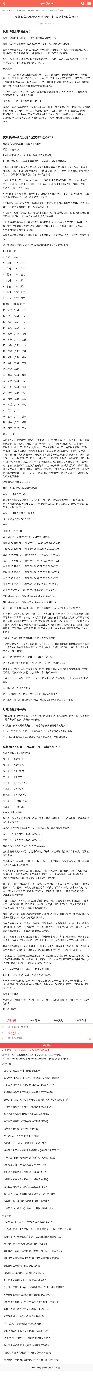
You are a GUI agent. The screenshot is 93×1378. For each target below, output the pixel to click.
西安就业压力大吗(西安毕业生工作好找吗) (25, 1143)
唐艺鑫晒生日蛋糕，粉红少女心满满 (22, 1265)
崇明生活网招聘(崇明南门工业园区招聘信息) (26, 1186)
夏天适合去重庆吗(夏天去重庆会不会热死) (25, 1280)
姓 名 (6, 1027)
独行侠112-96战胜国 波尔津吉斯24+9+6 (24, 1273)
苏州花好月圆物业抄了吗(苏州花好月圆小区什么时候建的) (33, 1251)
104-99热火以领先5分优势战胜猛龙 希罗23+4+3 (28, 1222)
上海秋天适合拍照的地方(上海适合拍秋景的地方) (28, 1107)
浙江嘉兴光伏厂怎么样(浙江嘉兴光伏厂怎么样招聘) (29, 1194)
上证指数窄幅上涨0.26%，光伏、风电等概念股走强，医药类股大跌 (37, 1229)
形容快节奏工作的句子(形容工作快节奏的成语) (27, 1201)
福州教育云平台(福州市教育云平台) (21, 1128)
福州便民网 (46, 3)
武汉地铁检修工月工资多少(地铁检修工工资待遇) (36, 1054)
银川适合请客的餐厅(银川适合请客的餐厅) (25, 1172)
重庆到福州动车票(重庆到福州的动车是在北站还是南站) (40, 1059)
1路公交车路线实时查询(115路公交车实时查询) (27, 1352)
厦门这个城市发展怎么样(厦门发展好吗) (24, 1316)
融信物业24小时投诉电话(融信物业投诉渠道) (26, 1244)
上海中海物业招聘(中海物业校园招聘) (22, 1070)
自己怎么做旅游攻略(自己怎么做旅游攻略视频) (27, 1114)
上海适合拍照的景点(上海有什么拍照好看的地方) (28, 1208)
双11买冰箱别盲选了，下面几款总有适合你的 (26, 1331)
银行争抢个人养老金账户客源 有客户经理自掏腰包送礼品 (32, 1236)
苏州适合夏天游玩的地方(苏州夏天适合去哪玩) (27, 1294)
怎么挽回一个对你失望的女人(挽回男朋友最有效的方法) (32, 1360)
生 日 (6, 1038)
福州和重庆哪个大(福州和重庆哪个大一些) (25, 1165)
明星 (17, 10)
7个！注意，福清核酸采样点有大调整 (22, 1323)
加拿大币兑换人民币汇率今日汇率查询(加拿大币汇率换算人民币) (36, 1099)
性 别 (6, 1032)
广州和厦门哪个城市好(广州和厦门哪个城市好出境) (29, 1157)
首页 (4, 10)
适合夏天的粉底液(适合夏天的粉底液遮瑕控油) (27, 1345)
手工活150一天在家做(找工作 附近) (21, 1136)
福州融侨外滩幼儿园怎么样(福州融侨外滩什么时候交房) (32, 1302)
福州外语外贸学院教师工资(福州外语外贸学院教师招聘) (32, 1258)
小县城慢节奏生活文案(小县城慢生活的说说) (26, 1179)
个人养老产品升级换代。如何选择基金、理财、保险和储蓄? (34, 1287)
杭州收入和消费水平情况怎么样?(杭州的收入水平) (29, 1085)
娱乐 (10, 10)
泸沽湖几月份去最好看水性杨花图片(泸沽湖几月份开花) (32, 1150)
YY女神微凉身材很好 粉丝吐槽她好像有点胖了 (27, 1338)
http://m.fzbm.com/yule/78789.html (31, 1050)
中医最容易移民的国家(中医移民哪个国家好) (26, 1121)
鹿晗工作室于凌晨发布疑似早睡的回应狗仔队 (26, 1309)
